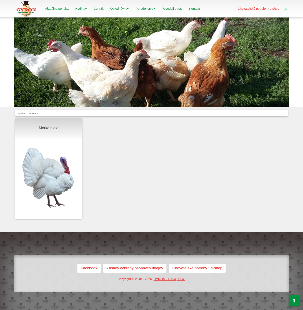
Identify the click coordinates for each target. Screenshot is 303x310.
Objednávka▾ (119, 8)
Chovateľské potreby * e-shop (258, 8)
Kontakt (194, 8)
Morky (32, 113)
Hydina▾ (81, 8)
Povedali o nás (172, 8)
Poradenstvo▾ (145, 8)
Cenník (99, 8)
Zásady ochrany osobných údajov (135, 268)
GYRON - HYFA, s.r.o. (169, 279)
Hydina (21, 113)
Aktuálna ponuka (57, 8)
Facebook (89, 268)
